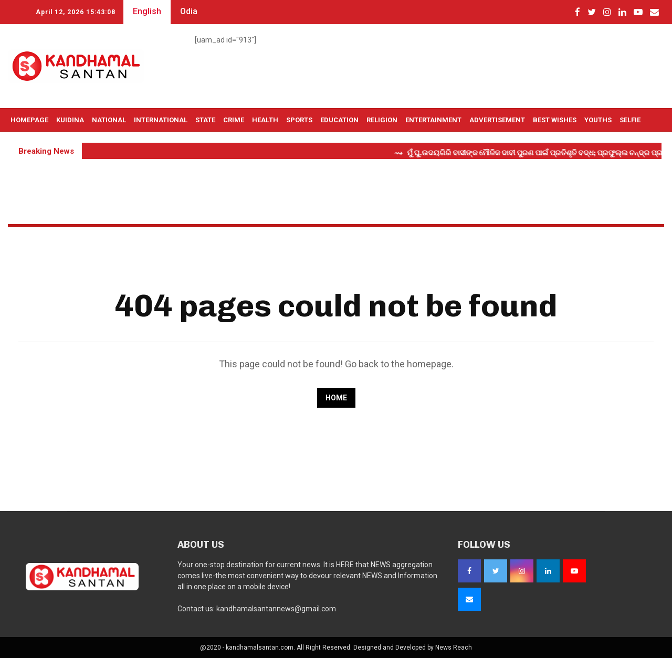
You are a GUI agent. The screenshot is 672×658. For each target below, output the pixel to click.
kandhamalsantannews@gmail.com (276, 608)
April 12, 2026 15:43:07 (76, 12)
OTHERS (23, 143)
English (147, 11)
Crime (233, 120)
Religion (381, 120)
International (160, 120)
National (109, 120)
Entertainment (433, 120)
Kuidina (70, 120)
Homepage (29, 120)
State (205, 120)
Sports (299, 120)
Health (265, 120)
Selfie (630, 120)
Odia (188, 11)
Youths (598, 120)
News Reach (453, 647)
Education (339, 120)
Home (336, 398)
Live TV (57, 143)
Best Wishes (554, 120)
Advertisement (497, 120)
